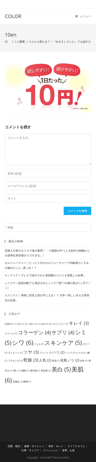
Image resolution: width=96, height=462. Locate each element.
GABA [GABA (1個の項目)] (9, 323)
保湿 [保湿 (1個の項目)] (56, 360)
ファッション (50, 450)
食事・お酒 (68, 450)
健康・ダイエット (34, 446)
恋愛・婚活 (14, 446)
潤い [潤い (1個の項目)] (17, 370)
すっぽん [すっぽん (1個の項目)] (31, 323)
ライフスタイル (76, 446)
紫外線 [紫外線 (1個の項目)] (35, 370)
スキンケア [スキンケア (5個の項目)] (63, 342)
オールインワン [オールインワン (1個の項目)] (58, 323)
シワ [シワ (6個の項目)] (22, 342)
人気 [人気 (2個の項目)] (45, 360)
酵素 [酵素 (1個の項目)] (27, 381)
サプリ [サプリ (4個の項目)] (62, 332)
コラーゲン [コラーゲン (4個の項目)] (34, 332)
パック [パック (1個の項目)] (70, 352)
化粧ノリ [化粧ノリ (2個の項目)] (69, 360)
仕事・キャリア (30, 450)
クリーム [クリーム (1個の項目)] (11, 333)
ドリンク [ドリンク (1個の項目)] (45, 352)
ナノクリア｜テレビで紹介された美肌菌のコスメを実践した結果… (45, 275)
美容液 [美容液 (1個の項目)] (46, 370)
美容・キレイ (55, 446)
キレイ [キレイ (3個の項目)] (79, 323)
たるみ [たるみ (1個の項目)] (43, 323)
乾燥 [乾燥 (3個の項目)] (30, 360)
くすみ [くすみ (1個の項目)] (20, 323)
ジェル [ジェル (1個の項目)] (39, 344)
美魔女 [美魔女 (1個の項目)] (18, 381)
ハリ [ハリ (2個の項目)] (58, 352)
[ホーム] (6, 41)
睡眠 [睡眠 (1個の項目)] (25, 370)
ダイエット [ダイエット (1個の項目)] (15, 352)
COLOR (13, 16)
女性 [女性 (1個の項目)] (84, 360)
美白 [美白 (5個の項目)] (61, 369)
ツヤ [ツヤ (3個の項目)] (31, 352)
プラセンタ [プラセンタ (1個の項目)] (15, 360)
